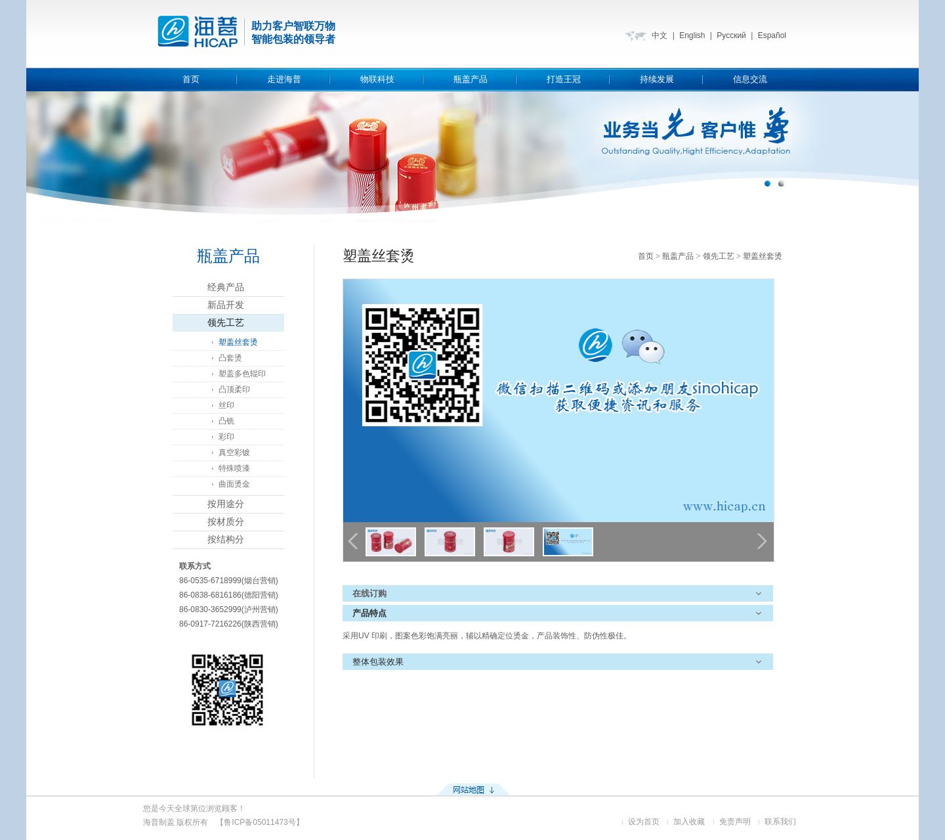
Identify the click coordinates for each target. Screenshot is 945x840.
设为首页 (644, 821)
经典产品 (225, 287)
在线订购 (369, 593)
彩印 (226, 436)
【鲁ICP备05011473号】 (259, 822)
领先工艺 (225, 323)
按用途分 (225, 504)
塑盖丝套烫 (238, 342)
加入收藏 (689, 821)
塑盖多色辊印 (242, 373)
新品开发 (225, 305)
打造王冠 (564, 79)
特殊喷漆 (234, 468)
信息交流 (750, 79)
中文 (659, 35)
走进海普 (284, 79)
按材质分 (225, 522)
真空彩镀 (234, 452)
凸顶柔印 (234, 389)
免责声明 (735, 821)
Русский (731, 35)
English (692, 35)
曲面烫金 (234, 484)
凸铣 (226, 421)
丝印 (226, 405)
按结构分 (225, 539)
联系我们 (780, 821)
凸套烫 (230, 358)
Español (772, 35)
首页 (191, 79)
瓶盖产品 (470, 79)
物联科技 (377, 79)
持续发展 (657, 79)
